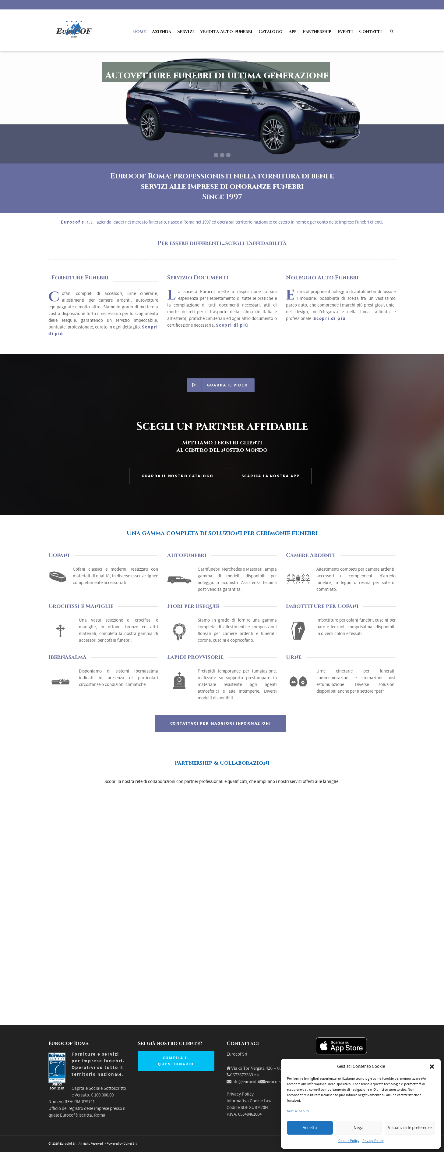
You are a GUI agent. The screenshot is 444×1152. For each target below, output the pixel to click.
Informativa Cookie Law (249, 1101)
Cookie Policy (348, 1141)
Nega (359, 1128)
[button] (432, 1067)
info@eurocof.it (245, 1081)
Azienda (161, 31)
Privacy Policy (373, 1141)
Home (139, 32)
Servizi (185, 31)
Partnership (317, 31)
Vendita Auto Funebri (226, 31)
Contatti (370, 31)
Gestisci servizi (298, 1111)
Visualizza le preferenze (410, 1128)
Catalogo (271, 31)
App (293, 31)
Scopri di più (329, 318)
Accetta (310, 1128)
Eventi (345, 31)
